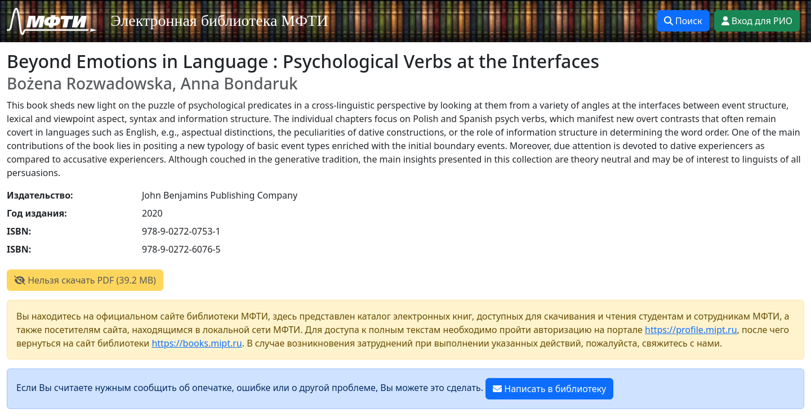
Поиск (683, 21)
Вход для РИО (756, 21)
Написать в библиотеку (549, 389)
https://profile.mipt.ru (691, 329)
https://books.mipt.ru (196, 343)
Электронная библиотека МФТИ (219, 20)
